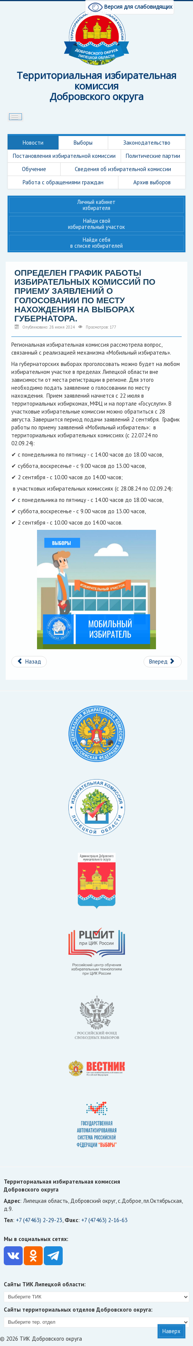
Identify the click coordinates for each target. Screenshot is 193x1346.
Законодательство (146, 142)
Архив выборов (152, 182)
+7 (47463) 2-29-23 (39, 1220)
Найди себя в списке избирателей (96, 242)
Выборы (83, 142)
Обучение (34, 169)
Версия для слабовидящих (129, 6)
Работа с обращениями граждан (63, 182)
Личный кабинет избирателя (96, 204)
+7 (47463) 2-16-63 (104, 1220)
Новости (33, 142)
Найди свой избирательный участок (96, 223)
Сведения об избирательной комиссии (123, 169)
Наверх (171, 1331)
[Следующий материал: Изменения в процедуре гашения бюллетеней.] (163, 661)
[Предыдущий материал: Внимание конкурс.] (29, 661)
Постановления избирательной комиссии (64, 155)
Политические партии (153, 155)
